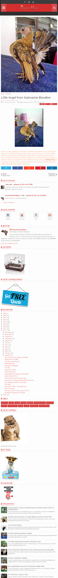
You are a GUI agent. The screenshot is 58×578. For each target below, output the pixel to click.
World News (34, 406)
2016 (5, 320)
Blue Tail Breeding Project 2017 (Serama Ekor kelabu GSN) (26, 566)
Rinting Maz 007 (10, 363)
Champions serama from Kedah (15, 393)
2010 (5, 395)
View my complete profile (9, 243)
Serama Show (12, 406)
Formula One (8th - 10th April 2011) (15, 386)
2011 (5, 330)
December (8, 332)
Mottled (30, 403)
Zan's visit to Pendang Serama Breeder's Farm (19, 380)
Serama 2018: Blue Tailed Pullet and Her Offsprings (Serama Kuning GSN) (31, 550)
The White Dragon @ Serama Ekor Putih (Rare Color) (24, 541)
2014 (5, 324)
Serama (4, 406)
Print (48, 104)
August (7, 341)
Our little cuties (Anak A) (12, 361)
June (6, 345)
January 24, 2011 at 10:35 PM (36, 195)
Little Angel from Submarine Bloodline (17, 374)
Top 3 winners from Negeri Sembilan (16, 357)
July (6, 343)
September (9, 338)
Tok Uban (8, 384)
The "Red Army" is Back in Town (18, 574)
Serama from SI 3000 (11, 359)
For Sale (7, 368)
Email (54, 104)
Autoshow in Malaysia (11, 366)
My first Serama (10, 388)
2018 (5, 316)
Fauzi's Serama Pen (11, 376)
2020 (5, 313)
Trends (26, 406)
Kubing (17, 403)
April (6, 349)
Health (11, 403)
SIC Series (50, 403)
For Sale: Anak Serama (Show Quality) (20, 533)
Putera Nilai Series (39, 403)
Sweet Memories (10, 372)
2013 (5, 326)
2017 (5, 318)
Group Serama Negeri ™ (13, 195)
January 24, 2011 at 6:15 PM (22, 184)
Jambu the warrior (10, 370)
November (8, 334)
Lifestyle (23, 403)
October (8, 336)
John (7, 184)
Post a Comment (8, 202)
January (7, 355)
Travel (20, 406)
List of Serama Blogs (14, 525)
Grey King (4, 403)
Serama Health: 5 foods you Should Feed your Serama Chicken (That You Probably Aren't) (31, 508)
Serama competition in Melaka (17, 558)
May (6, 347)
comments (40, 102)
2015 (5, 322)
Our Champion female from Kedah (15, 382)
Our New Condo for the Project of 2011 (17, 391)
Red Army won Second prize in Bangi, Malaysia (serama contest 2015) (30, 517)
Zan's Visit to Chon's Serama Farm (15, 378)
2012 (5, 328)
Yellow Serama (44, 406)
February (8, 353)
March (7, 351)
